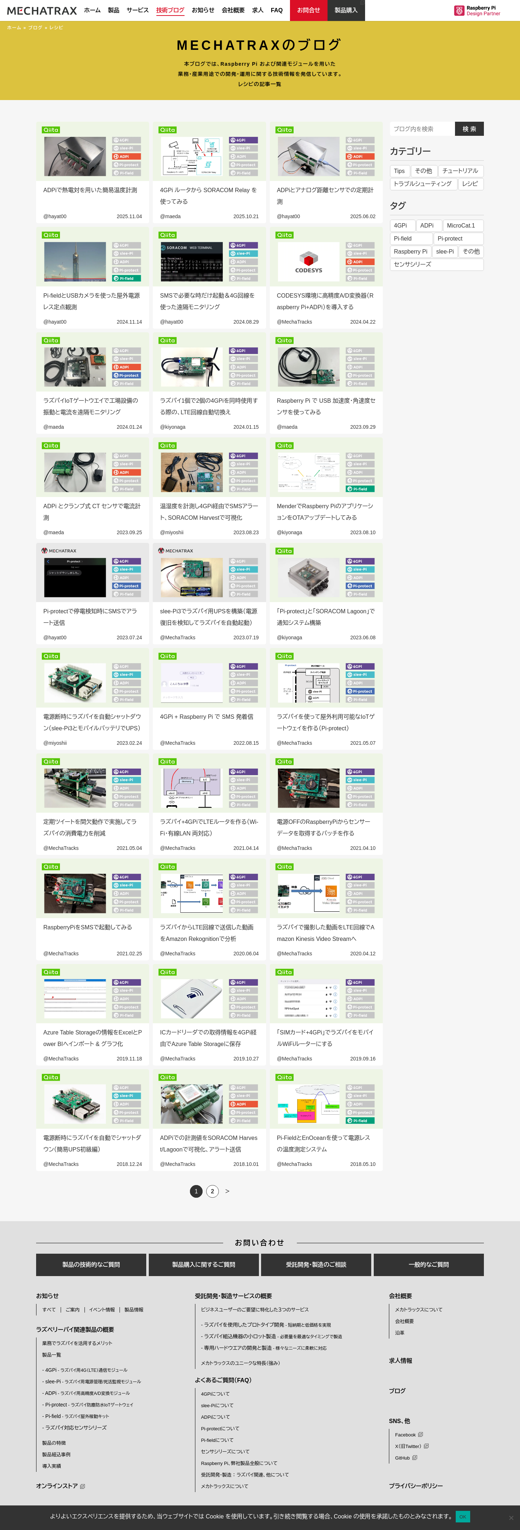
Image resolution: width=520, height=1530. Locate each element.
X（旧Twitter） (408, 1446)
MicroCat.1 (461, 225)
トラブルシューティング (423, 184)
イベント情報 (102, 1310)
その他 (423, 171)
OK (462, 1517)
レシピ (470, 184)
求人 (258, 10)
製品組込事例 (56, 1454)
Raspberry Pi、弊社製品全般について (239, 1463)
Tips (399, 171)
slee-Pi (445, 251)
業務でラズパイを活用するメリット (77, 1343)
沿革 (399, 1333)
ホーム (92, 10)
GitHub (402, 1458)
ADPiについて (215, 1417)
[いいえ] (511, 1517)
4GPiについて (215, 1394)
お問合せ (308, 10)
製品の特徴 (54, 1443)
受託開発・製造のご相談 (316, 1265)
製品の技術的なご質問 (91, 1265)
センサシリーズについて (225, 1452)
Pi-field (403, 238)
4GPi (400, 225)
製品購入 (346, 10)
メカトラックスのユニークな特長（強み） (240, 1363)
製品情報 (134, 1310)
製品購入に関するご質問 (203, 1265)
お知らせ (203, 10)
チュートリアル (460, 171)
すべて (49, 1310)
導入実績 (51, 1466)
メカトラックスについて (225, 1486)
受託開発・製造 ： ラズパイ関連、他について (245, 1475)
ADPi (426, 225)
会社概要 (233, 10)
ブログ (35, 27)
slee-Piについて (217, 1405)
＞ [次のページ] (227, 1191)
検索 (470, 129)
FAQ (277, 10)
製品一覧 (51, 1355)
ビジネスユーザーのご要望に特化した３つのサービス (255, 1310)
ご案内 (73, 1310)
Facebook (405, 1435)
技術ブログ (170, 10)
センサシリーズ (413, 265)
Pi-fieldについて (217, 1440)
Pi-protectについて (220, 1428)
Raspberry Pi (410, 251)
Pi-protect (450, 238)
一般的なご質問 (429, 1265)
